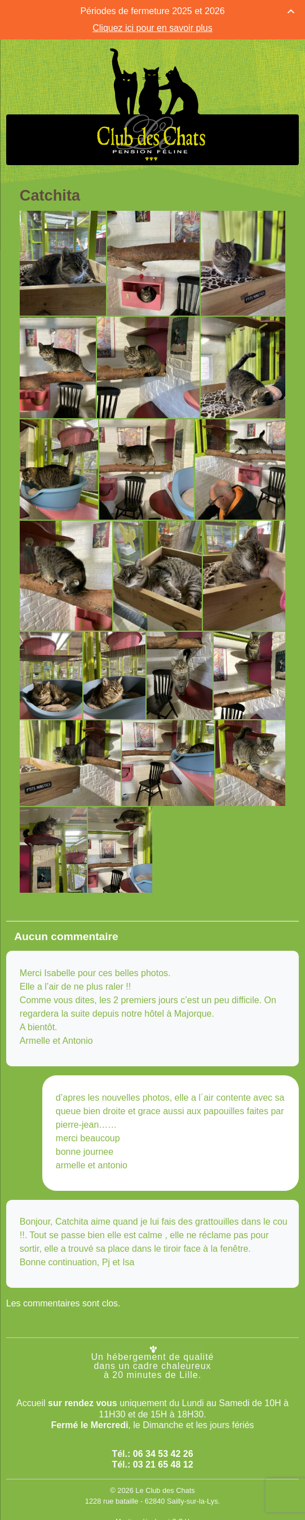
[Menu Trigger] (18, 18)
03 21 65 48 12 (163, 1464)
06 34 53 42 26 (163, 1453)
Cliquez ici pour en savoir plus (152, 28)
